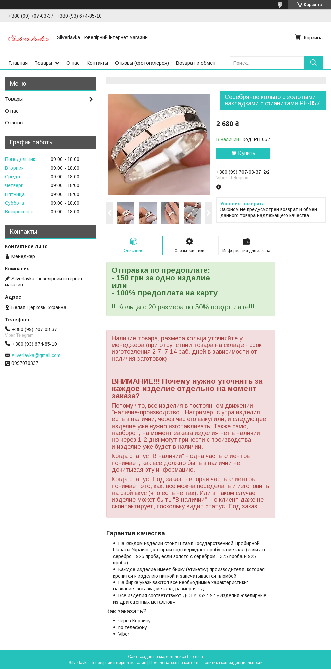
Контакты (97, 63)
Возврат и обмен (195, 63)
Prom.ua (195, 656)
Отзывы (14, 122)
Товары (43, 63)
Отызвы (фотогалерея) (142, 63)
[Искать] (313, 62)
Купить (246, 153)
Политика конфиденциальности (232, 662)
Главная (18, 63)
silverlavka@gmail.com (36, 355)
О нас (73, 63)
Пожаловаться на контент (174, 662)
